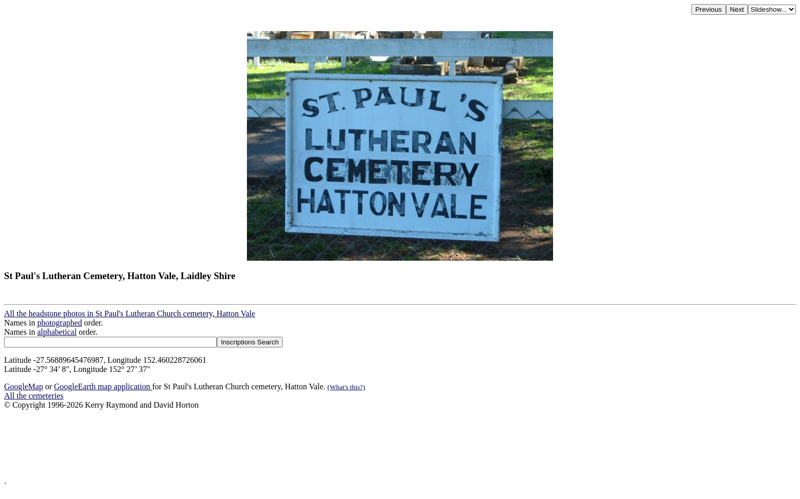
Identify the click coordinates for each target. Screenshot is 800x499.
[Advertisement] (310, 446)
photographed (59, 322)
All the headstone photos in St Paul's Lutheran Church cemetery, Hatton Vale (129, 313)
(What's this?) (346, 387)
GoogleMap (23, 386)
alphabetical (57, 332)
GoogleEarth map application (103, 386)
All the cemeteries (33, 395)
